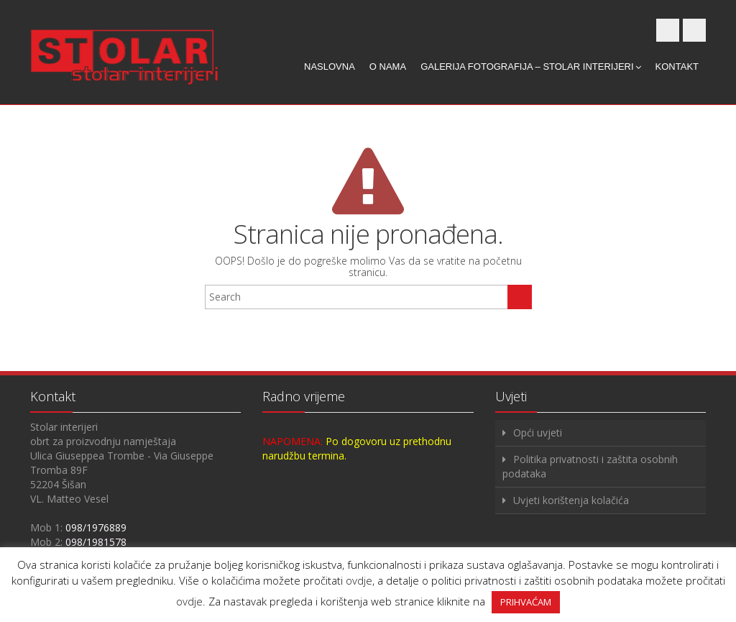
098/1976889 (95, 527)
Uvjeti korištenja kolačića (571, 500)
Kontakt (677, 66)
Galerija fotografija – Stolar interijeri (530, 66)
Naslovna (329, 66)
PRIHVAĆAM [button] (525, 601)
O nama (387, 66)
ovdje (359, 580)
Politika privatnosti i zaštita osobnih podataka (590, 466)
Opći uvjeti (537, 432)
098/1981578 (95, 542)
